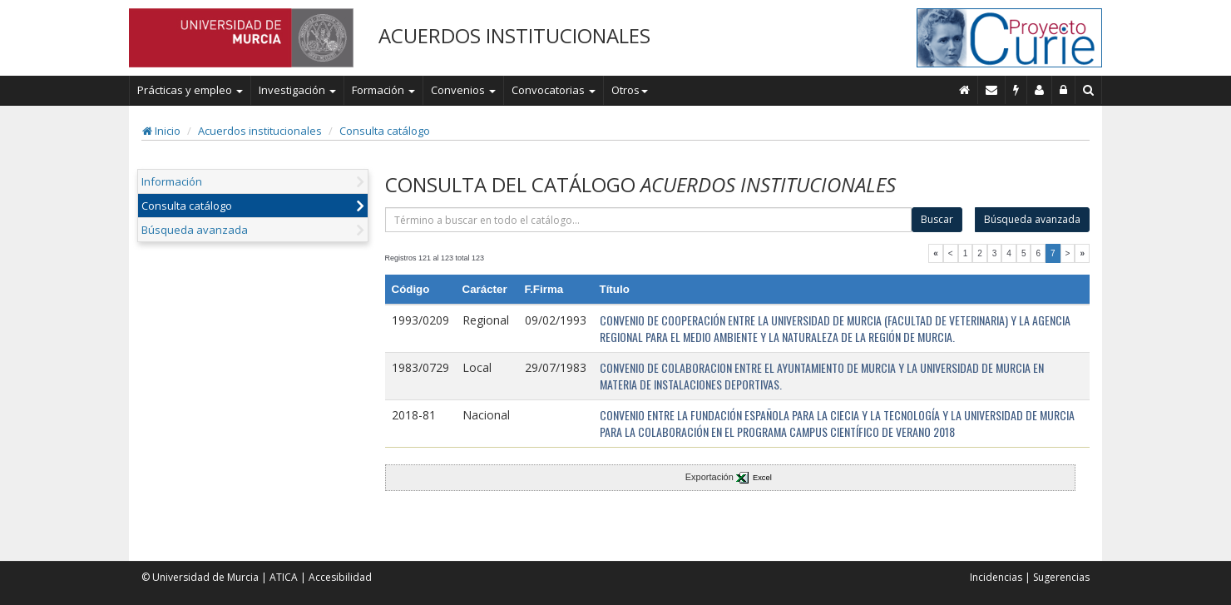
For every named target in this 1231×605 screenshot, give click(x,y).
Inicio (161, 130)
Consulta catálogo (384, 130)
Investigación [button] (297, 89)
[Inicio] (965, 90)
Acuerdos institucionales (260, 130)
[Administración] (1063, 90)
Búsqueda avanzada (194, 229)
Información (171, 181)
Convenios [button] (463, 89)
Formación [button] (383, 89)
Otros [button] (629, 89)
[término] (648, 219)
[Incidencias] (1016, 90)
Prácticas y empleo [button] (190, 89)
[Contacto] (992, 90)
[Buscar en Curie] (1088, 90)
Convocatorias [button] (554, 89)
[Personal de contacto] (1039, 90)
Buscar (937, 219)
